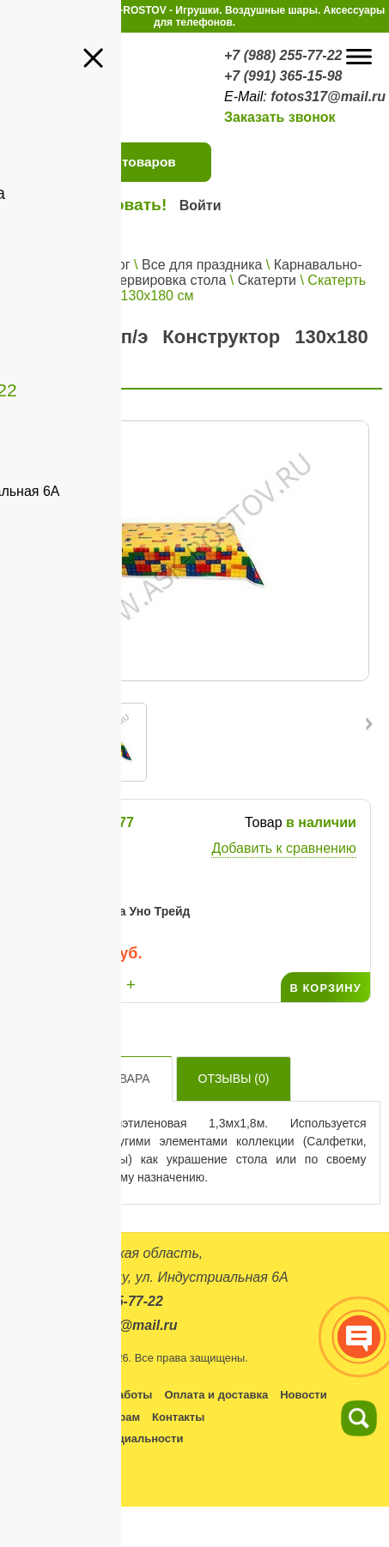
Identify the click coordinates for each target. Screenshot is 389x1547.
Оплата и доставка (216, 1394)
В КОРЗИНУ (325, 988)
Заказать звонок (280, 117)
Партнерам (109, 1417)
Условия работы (106, 1394)
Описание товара (90, 1078)
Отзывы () (234, 1078)
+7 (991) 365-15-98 (283, 76)
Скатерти (267, 280)
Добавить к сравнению (283, 848)
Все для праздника (202, 264)
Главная (42, 264)
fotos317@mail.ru (328, 96)
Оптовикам (36, 1417)
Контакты (178, 1417)
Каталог (105, 264)
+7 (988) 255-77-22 (283, 55)
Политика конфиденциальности (94, 1438)
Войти (200, 205)
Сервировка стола (168, 280)
